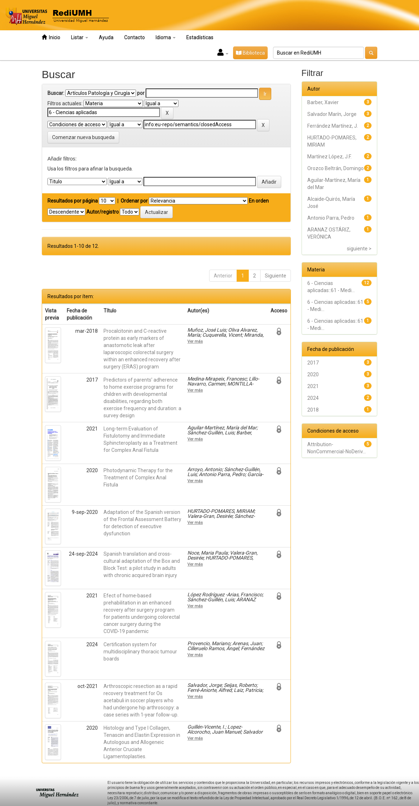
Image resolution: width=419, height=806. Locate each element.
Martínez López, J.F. (329, 156)
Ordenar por (134, 201)
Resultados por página (72, 201)
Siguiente (275, 276)
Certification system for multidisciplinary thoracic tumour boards (140, 652)
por (141, 93)
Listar (79, 37)
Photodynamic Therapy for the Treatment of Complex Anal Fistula (138, 478)
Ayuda (106, 37)
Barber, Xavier (323, 102)
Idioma (166, 37)
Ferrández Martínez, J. (332, 126)
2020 (313, 374)
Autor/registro (102, 212)
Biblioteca (250, 53)
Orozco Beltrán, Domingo (335, 168)
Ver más (195, 341)
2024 (313, 398)
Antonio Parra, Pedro (330, 218)
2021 (313, 386)
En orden (259, 201)
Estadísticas (199, 37)
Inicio (51, 37)
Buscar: (55, 93)
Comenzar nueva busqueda (83, 137)
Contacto (134, 37)
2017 (313, 363)
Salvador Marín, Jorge (332, 114)
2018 (313, 410)
